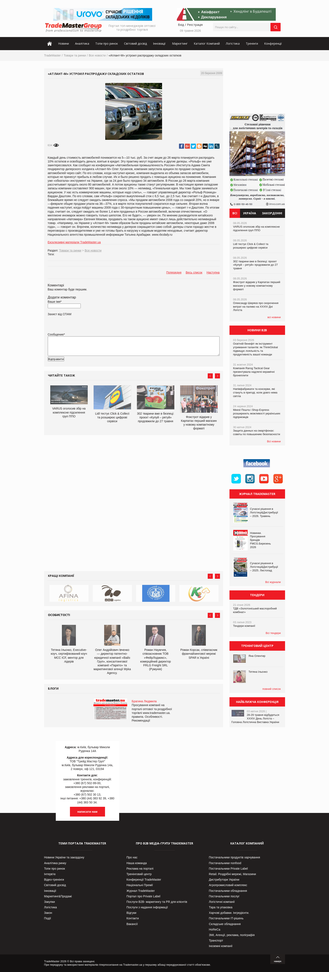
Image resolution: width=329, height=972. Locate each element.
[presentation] (80, 365)
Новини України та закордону (64, 857)
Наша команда (137, 863)
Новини (63, 43)
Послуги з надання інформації (147, 907)
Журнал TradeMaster (141, 890)
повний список (271, 688)
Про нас (132, 857)
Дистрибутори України (224, 879)
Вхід (181, 25)
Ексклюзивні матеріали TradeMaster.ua (74, 242)
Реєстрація (195, 25)
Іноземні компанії (220, 946)
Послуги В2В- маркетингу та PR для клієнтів (157, 901)
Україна (249, 213)
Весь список (194, 272)
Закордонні (272, 213)
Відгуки (132, 912)
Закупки (49, 901)
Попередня (174, 272)
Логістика (233, 43)
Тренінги (252, 43)
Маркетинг (180, 43)
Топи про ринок (106, 43)
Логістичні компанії (222, 901)
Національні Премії (140, 885)
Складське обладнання (225, 924)
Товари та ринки (75, 55)
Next (217, 375)
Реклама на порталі (140, 868)
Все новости (97, 55)
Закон (48, 912)
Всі (234, 213)
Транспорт (216, 940)
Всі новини (274, 441)
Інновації (159, 43)
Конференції (273, 43)
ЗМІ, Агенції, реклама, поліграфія (232, 935)
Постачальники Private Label (228, 868)
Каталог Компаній (207, 43)
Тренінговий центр (139, 874)
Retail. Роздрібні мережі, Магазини (232, 874)
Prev (210, 375)
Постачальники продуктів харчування (234, 857)
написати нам (87, 811)
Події (47, 918)
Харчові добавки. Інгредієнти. (229, 912)
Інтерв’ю (50, 874)
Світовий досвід (135, 43)
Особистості (59, 615)
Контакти (133, 918)
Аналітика (82, 43)
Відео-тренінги (54, 879)
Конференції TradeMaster (144, 879)
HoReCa (214, 929)
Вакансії (132, 924)
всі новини (274, 317)
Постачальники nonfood (225, 863)
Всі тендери (273, 633)
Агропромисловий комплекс (228, 885)
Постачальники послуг (224, 896)
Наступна (213, 272)
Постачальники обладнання (228, 890)
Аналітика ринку (55, 863)
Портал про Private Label (143, 896)
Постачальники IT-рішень (226, 918)
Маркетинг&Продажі (58, 896)
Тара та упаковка (220, 907)
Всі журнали (273, 582)
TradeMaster (52, 55)
